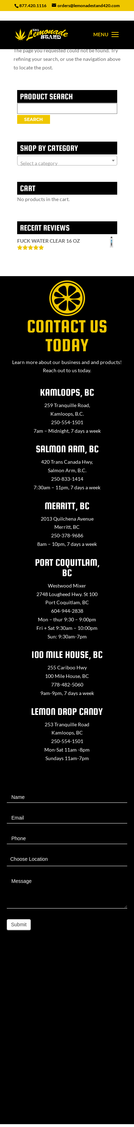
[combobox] (67, 160)
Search (33, 119)
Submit (19, 924)
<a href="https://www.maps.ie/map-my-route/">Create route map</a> (67, 1036)
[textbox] (67, 163)
